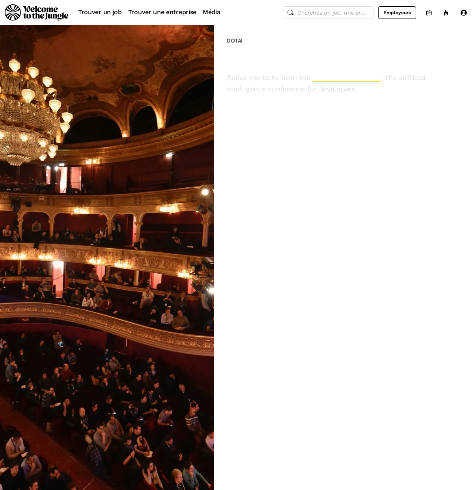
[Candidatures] (429, 12)
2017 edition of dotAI (346, 77)
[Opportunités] (446, 12)
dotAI (235, 40)
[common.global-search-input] (328, 12)
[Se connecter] (463, 12)
